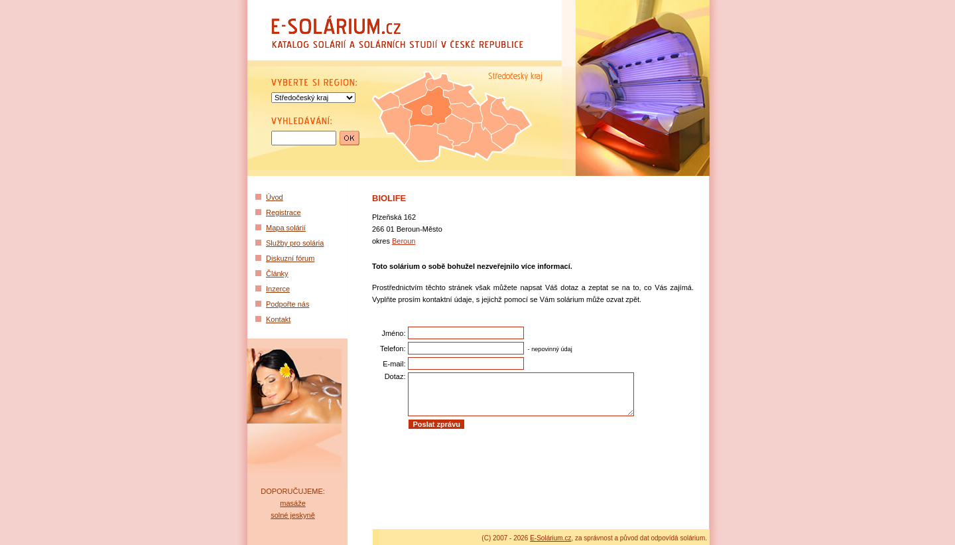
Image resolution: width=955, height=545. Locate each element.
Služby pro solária (295, 243)
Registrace (283, 212)
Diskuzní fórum (290, 258)
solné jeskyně (293, 515)
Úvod (274, 197)
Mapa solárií (286, 228)
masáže (293, 503)
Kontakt (278, 319)
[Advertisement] (529, 468)
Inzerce (278, 289)
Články (277, 273)
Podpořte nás (287, 304)
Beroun (403, 241)
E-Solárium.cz (550, 538)
